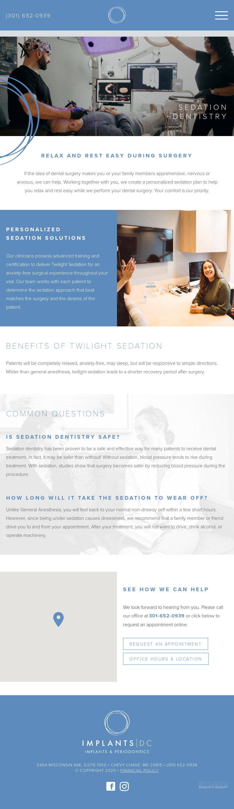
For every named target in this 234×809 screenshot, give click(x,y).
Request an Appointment (165, 644)
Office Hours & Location (165, 659)
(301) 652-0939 (28, 15)
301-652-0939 (167, 615)
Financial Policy (139, 770)
